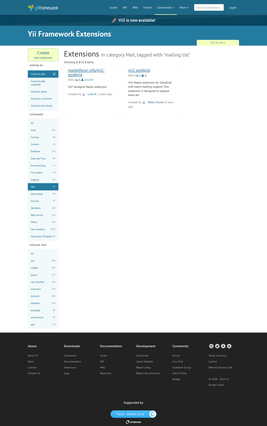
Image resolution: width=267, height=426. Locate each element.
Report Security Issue (148, 373)
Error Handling (43, 165)
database (43, 303)
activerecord (43, 317)
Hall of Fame (179, 373)
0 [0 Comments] (77, 80)
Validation (43, 208)
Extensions (70, 367)
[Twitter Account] (217, 346)
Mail (43, 186)
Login (232, 7)
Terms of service (218, 355)
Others (43, 222)
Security (43, 200)
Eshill (221, 385)
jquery (43, 274)
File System (43, 172)
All (32, 123)
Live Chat (177, 361)
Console (43, 144)
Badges (176, 379)
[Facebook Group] (222, 346)
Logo (67, 373)
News (31, 361)
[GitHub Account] (211, 346)
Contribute (142, 355)
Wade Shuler (153, 102)
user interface (43, 282)
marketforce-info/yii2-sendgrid (86, 72)
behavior (43, 296)
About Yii (33, 355)
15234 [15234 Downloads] (87, 80)
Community (165, 7)
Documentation (72, 361)
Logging (43, 179)
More (184, 7)
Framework (70, 355)
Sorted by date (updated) (38, 83)
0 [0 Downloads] (143, 75)
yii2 (43, 260)
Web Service (43, 215)
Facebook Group (181, 367)
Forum (148, 7)
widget (43, 267)
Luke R (89, 94)
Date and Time (43, 158)
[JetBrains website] (133, 421)
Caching (43, 137)
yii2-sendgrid (139, 70)
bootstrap (43, 310)
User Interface (43, 229)
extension (43, 289)
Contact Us (34, 373)
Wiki (135, 7)
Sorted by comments (41, 98)
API (125, 7)
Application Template (43, 236)
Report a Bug (143, 367)
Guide (113, 7)
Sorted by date (38, 73)
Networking (43, 193)
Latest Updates (144, 361)
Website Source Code (220, 367)
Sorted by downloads (41, 105)
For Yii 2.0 (218, 42)
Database (43, 151)
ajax (43, 324)
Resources (105, 373)
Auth (43, 130)
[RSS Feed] (228, 346)
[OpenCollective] (134, 414)
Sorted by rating (39, 91)
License (32, 367)
